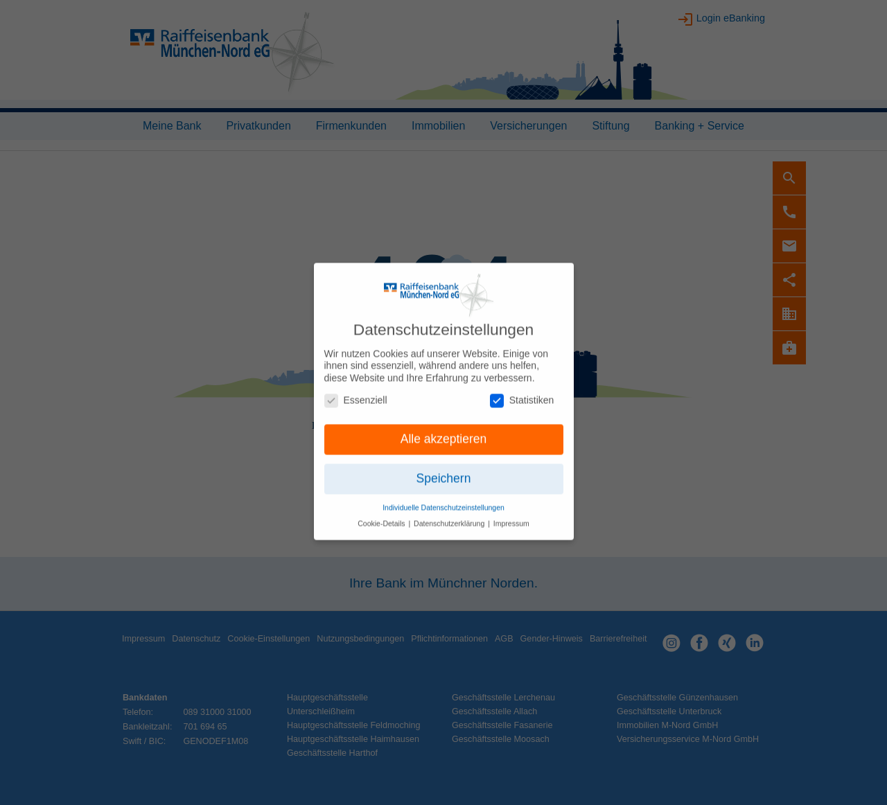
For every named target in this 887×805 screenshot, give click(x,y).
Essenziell (355, 393)
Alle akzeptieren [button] (444, 432)
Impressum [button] (511, 516)
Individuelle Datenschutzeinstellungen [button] (443, 500)
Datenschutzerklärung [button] (450, 516)
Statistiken (522, 393)
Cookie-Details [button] (382, 516)
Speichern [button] (443, 472)
